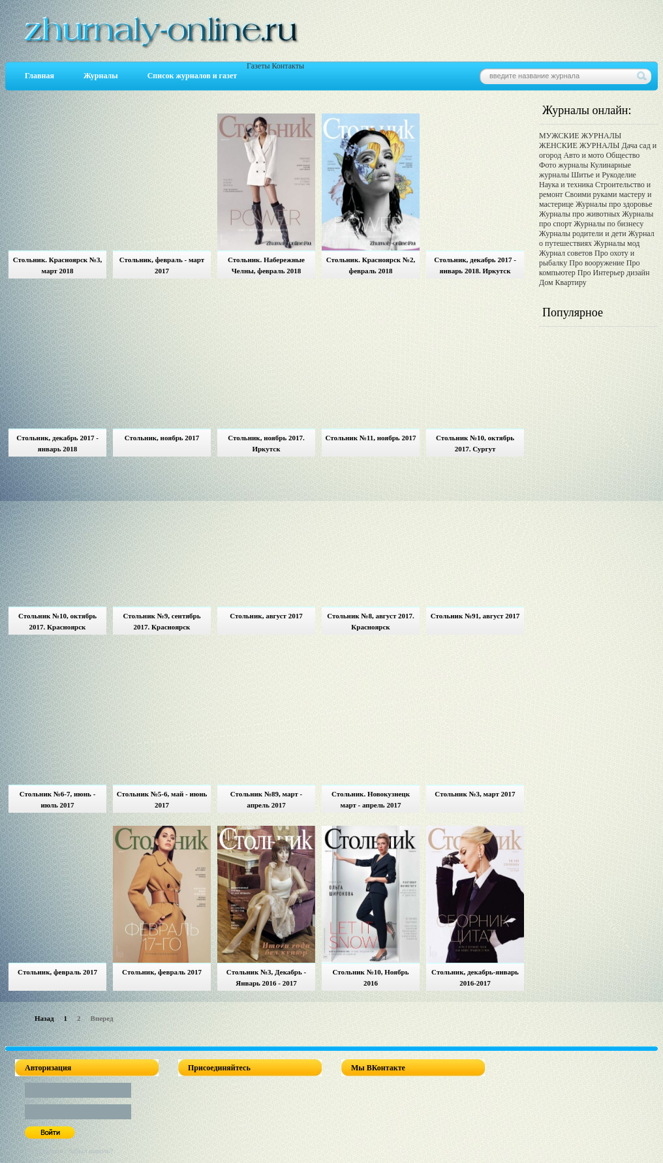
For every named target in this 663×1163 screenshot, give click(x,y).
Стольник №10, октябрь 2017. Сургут (475, 443)
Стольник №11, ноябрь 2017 (371, 438)
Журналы (101, 75)
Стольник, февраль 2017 (57, 972)
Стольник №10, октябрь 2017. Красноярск (57, 621)
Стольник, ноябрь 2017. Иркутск (266, 443)
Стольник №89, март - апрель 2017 (266, 799)
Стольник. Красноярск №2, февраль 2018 (370, 265)
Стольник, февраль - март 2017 (162, 265)
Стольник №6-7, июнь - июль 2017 (58, 799)
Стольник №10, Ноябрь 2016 (371, 977)
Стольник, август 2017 (266, 616)
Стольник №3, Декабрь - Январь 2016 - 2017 (266, 977)
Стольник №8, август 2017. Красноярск (370, 621)
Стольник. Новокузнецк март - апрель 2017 (371, 799)
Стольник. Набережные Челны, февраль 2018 (266, 265)
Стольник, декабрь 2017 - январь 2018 (57, 443)
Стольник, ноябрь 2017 (162, 438)
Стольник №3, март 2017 (475, 794)
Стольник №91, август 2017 (475, 616)
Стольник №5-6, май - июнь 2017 (162, 799)
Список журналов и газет (192, 75)
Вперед (102, 1018)
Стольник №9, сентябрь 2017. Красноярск (161, 621)
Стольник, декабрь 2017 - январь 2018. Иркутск (475, 265)
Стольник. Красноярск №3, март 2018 (57, 265)
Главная (39, 75)
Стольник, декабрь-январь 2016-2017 (475, 977)
